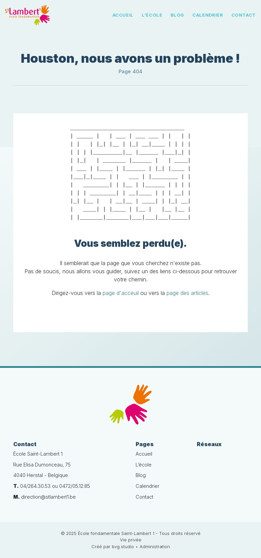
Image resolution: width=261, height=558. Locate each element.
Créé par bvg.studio (112, 546)
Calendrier (207, 15)
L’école (152, 15)
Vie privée (130, 539)
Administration (155, 546)
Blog (178, 15)
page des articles (187, 293)
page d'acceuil (121, 293)
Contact (243, 15)
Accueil (123, 15)
